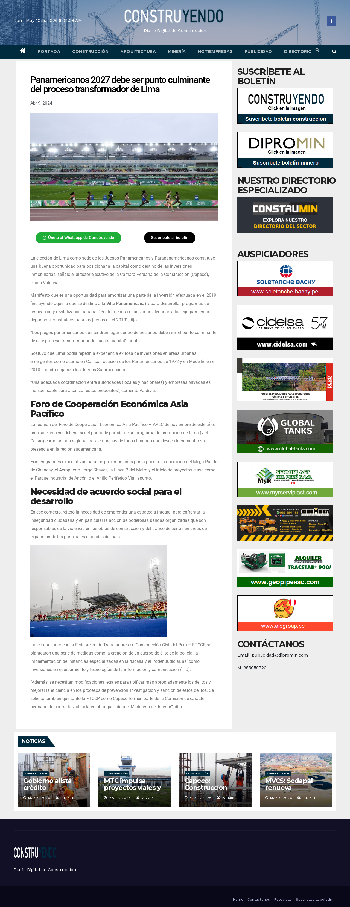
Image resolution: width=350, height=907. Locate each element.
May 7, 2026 (39, 798)
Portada (49, 51)
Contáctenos (258, 899)
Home (238, 899)
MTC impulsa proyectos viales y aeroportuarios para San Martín (132, 791)
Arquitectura (138, 51)
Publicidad (258, 51)
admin (64, 798)
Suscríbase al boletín (314, 899)
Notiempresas (215, 51)
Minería (177, 51)
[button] (334, 51)
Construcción (90, 51)
